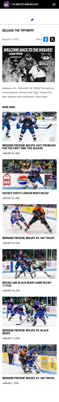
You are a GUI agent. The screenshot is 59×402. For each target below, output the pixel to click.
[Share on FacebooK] (45, 39)
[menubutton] (54, 4)
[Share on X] (52, 39)
